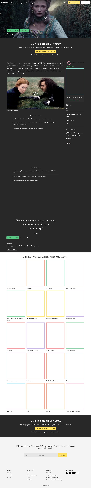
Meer (36, 3)
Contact (48, 472)
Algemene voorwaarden (52, 477)
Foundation (10, 475)
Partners (29, 477)
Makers (28, 472)
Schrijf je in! (62, 455)
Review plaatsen (12, 249)
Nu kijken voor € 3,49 (13, 30)
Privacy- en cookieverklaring (54, 479)
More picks (70, 66)
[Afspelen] (45, 19)
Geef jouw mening (75, 100)
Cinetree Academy (32, 475)
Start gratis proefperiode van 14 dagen (45, 51)
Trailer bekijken (24, 30)
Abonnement (14, 3)
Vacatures (29, 479)
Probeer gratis (73, 3)
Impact (22, 3)
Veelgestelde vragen (51, 475)
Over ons (9, 472)
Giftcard (9, 477)
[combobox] (65, 2)
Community (29, 3)
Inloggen (85, 3)
